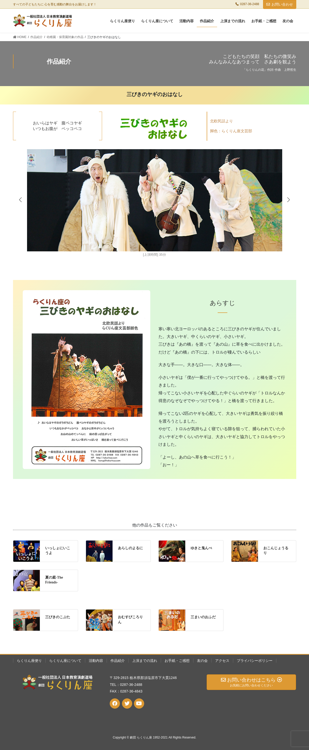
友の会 (202, 661)
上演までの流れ (144, 661)
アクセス (222, 661)
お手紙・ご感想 (177, 661)
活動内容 (96, 661)
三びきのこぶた (57, 617)
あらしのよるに (130, 548)
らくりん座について (65, 661)
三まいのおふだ (203, 617)
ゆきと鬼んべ (201, 548)
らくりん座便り (29, 661)
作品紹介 (117, 661)
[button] (288, 199)
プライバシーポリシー (255, 661)
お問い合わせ (279, 4)
